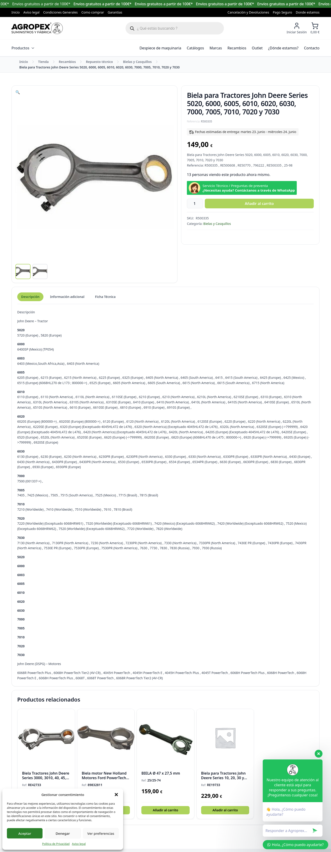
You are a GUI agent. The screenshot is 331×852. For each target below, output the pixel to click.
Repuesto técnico (99, 61)
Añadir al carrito (259, 203)
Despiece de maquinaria (160, 48)
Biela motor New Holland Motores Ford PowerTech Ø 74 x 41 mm (104, 778)
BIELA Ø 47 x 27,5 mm (160, 776)
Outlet (257, 48)
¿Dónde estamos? (283, 48)
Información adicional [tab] (67, 300)
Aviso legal (79, 844)
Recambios (237, 48)
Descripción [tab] (30, 300)
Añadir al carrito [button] (165, 813)
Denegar (63, 833)
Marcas (215, 48)
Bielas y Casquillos (137, 61)
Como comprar (92, 12)
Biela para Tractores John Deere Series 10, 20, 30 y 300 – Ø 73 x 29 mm (223, 778)
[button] (116, 794)
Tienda (43, 61)
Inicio (15, 12)
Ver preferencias (100, 833)
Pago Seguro (282, 12)
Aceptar (24, 833)
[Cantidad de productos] (196, 203)
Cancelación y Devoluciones (248, 12)
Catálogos (195, 48)
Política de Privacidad (56, 844)
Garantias (115, 12)
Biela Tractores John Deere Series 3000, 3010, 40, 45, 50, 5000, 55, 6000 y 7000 (45, 778)
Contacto (312, 48)
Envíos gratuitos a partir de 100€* (111, 3)
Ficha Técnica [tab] (105, 300)
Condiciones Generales (60, 12)
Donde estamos (308, 12)
